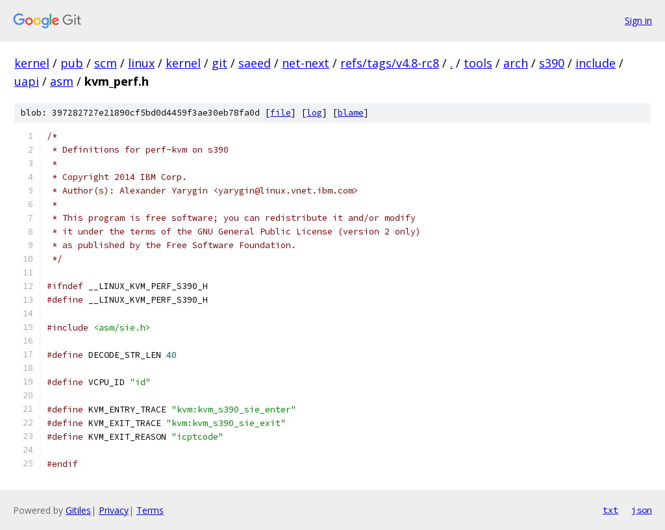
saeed (254, 63)
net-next (305, 63)
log (314, 112)
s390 (551, 63)
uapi (26, 81)
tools (478, 63)
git (219, 63)
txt (610, 510)
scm (105, 63)
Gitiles (78, 510)
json (641, 510)
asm (61, 81)
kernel (31, 63)
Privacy (114, 510)
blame (351, 112)
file (280, 112)
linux (141, 63)
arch (515, 63)
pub (71, 63)
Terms (150, 510)
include (595, 63)
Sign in (638, 20)
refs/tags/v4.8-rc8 (389, 63)
